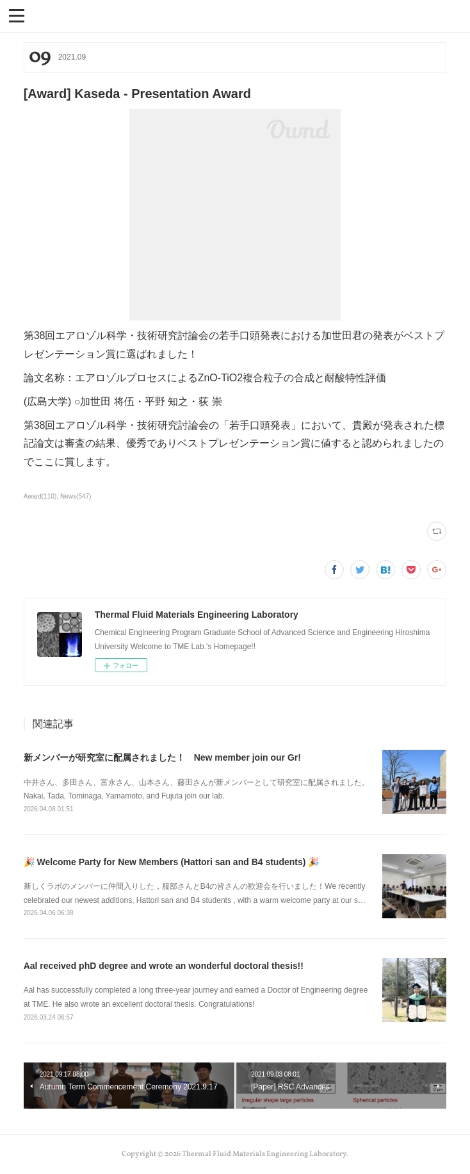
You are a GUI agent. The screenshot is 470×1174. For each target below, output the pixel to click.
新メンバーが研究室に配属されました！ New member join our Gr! (162, 757)
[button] (16, 15)
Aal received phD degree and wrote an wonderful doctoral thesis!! (164, 966)
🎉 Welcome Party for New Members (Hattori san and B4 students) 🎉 (172, 862)
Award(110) (40, 496)
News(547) (75, 496)
